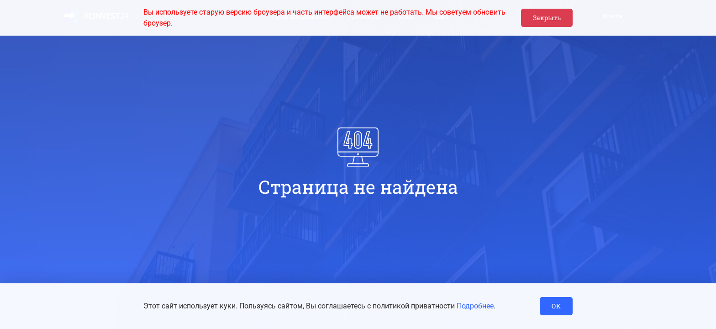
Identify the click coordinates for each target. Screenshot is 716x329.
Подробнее (475, 306)
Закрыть (547, 17)
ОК (556, 306)
